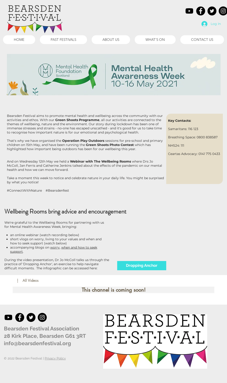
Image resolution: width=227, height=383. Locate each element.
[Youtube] (189, 10)
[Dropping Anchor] (141, 265)
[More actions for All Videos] (27, 281)
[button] (63, 39)
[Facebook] (200, 10)
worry (55, 247)
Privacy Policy (55, 358)
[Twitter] (211, 10)
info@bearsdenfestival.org (37, 343)
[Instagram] (42, 317)
